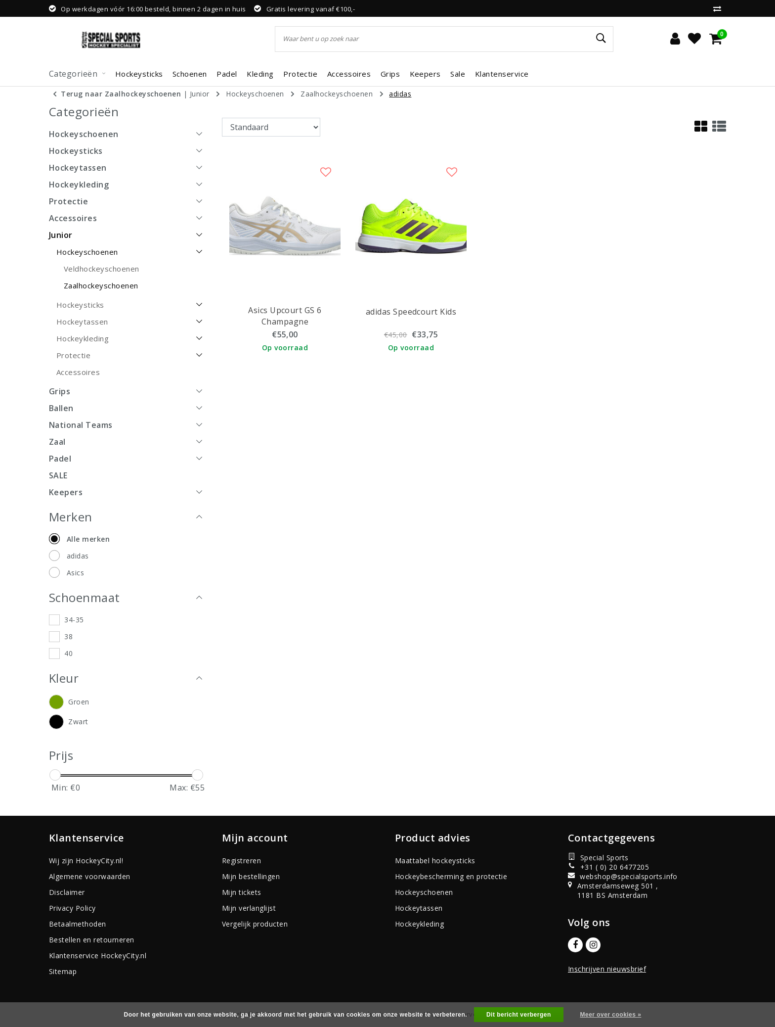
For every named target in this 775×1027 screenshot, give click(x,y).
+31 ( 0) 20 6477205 (608, 867)
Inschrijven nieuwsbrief (607, 969)
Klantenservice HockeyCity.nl (97, 955)
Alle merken (88, 539)
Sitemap (63, 971)
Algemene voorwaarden (89, 876)
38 (68, 636)
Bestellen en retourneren (91, 939)
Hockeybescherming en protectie (451, 876)
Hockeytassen (419, 908)
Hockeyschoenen (255, 93)
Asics (75, 572)
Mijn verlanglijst (249, 908)
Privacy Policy (72, 908)
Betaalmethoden (77, 924)
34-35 (74, 619)
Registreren (241, 860)
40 (68, 653)
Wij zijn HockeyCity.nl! (86, 860)
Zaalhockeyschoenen (337, 93)
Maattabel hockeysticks (435, 860)
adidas (400, 93)
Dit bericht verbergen (518, 1014)
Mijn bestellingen (251, 876)
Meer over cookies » (611, 1014)
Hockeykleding (419, 924)
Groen (78, 701)
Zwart (78, 721)
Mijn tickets (241, 892)
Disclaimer (67, 892)
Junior (200, 93)
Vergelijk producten (255, 924)
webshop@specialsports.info (618, 876)
